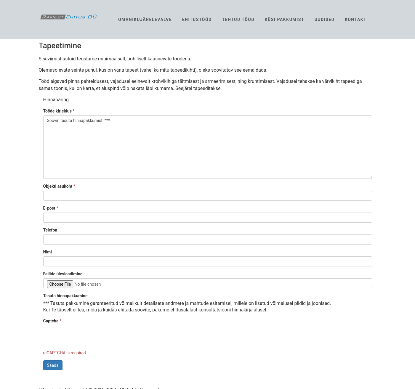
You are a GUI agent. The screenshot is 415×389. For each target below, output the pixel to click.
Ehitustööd (197, 19)
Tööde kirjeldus (59, 111)
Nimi (47, 252)
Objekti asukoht (59, 186)
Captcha (52, 321)
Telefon (50, 230)
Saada (53, 365)
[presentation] (88, 336)
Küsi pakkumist (284, 19)
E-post (50, 208)
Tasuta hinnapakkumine (65, 295)
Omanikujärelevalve (145, 19)
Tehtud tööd (238, 19)
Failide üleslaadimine (63, 273)
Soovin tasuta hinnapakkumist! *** (207, 147)
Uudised (325, 19)
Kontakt (355, 19)
